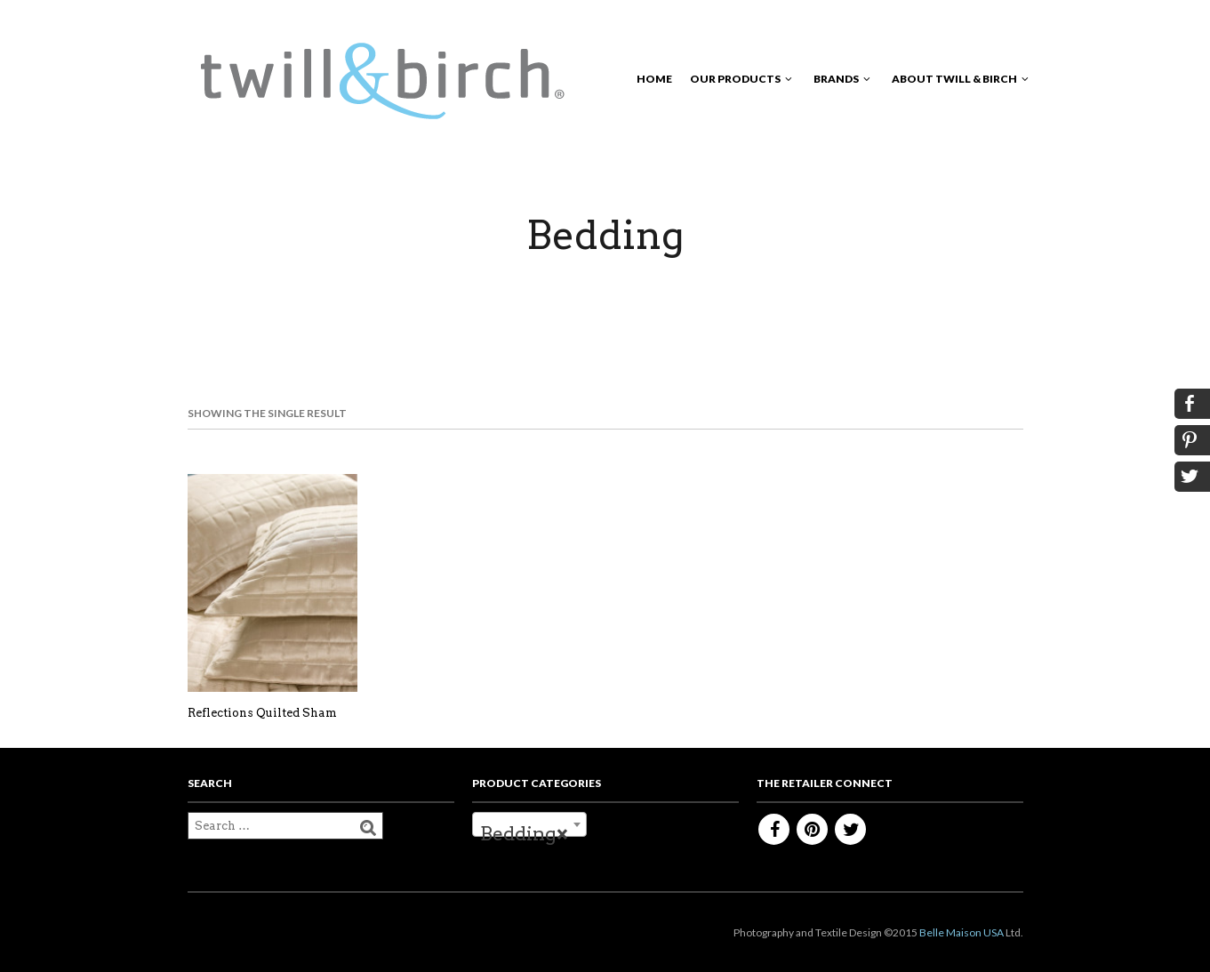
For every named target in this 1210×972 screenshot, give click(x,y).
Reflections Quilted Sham (262, 712)
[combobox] (529, 824)
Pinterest (812, 829)
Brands (836, 78)
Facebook (774, 829)
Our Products (735, 78)
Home (654, 78)
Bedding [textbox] (524, 834)
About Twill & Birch (954, 78)
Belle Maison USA (961, 932)
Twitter (850, 829)
